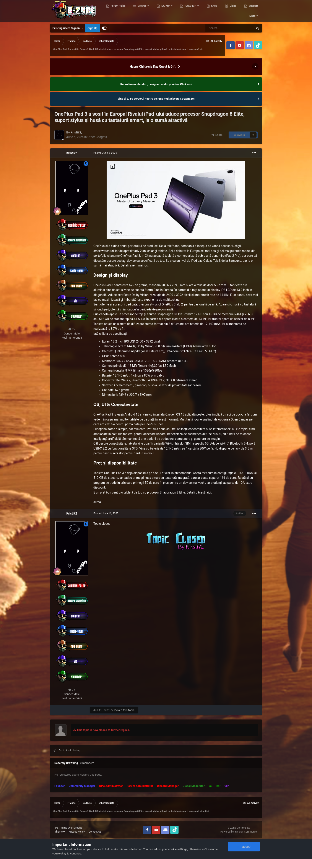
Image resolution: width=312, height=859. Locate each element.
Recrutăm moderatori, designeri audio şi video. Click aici (156, 84)
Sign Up (92, 28)
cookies (77, 849)
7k (71, 329)
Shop (214, 10)
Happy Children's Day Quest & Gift (153, 66)
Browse (143, 10)
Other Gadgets (97, 137)
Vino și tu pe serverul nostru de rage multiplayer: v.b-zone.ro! (156, 98)
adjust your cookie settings (170, 849)
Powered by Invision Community (238, 831)
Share (217, 134)
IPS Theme (61, 827)
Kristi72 (75, 132)
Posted (105, 152)
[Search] (229, 28)
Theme (60, 831)
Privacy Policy (77, 831)
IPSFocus (76, 827)
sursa (97, 502)
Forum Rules (118, 10)
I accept (243, 846)
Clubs (233, 10)
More (252, 10)
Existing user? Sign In (67, 28)
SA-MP (166, 10)
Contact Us (95, 831)
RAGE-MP (191, 10)
